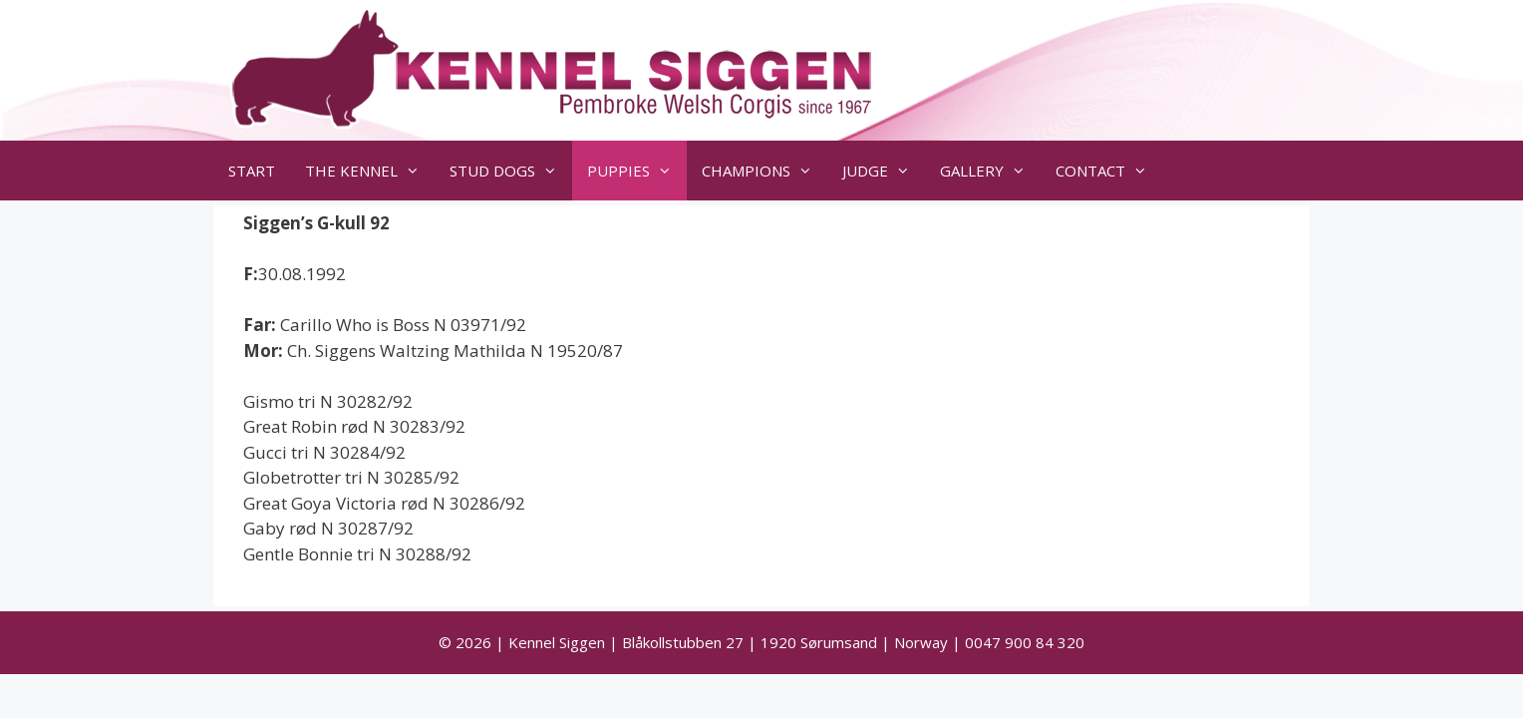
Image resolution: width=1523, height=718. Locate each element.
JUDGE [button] (883, 170)
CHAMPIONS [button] (764, 170)
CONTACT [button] (1109, 170)
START (251, 170)
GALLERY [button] (990, 170)
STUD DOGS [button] (511, 170)
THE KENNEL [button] (370, 170)
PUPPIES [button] (637, 170)
